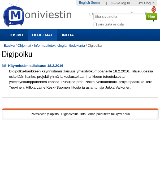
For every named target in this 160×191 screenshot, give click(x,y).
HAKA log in (120, 3)
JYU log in (146, 3)
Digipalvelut (69, 114)
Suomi (96, 3)
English (84, 3)
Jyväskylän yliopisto (45, 114)
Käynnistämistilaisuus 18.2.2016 (35, 66)
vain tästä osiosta (111, 24)
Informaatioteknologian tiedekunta (59, 45)
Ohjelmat (42, 35)
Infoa (68, 35)
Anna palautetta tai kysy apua (109, 114)
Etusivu (14, 35)
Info (83, 114)
